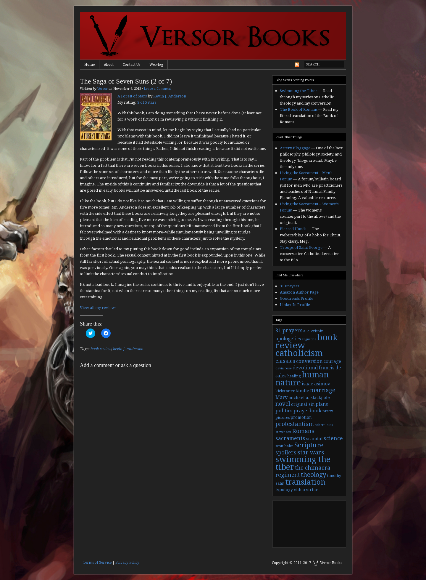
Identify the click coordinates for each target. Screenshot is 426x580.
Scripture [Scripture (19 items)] (308, 445)
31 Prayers (289, 286)
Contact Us (131, 65)
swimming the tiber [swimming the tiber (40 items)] (302, 463)
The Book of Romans (298, 109)
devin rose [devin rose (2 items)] (283, 368)
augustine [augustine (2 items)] (309, 339)
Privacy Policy (127, 562)
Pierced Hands (293, 229)
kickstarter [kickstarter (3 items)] (285, 391)
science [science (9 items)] (333, 438)
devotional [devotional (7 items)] (305, 368)
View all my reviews (98, 307)
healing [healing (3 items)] (294, 376)
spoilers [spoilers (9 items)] (285, 452)
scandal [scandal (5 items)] (314, 438)
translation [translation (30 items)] (305, 482)
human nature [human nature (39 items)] (302, 378)
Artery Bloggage (295, 148)
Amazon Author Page (299, 292)
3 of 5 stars (146, 102)
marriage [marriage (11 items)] (322, 390)
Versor (102, 89)
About (109, 65)
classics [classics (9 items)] (285, 361)
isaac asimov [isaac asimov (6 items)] (316, 384)
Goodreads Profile (296, 298)
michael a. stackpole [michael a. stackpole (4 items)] (309, 397)
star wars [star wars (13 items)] (310, 452)
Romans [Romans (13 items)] (303, 431)
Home (89, 65)
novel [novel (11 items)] (282, 403)
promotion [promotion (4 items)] (301, 417)
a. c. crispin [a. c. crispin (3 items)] (313, 331)
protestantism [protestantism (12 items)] (294, 424)
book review (101, 349)
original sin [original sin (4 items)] (303, 404)
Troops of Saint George (301, 247)
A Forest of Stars (132, 96)
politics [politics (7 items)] (284, 411)
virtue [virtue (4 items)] (312, 489)
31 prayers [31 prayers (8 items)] (288, 331)
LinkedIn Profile (295, 304)
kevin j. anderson (128, 349)
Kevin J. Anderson (169, 96)
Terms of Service (97, 562)
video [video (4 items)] (299, 489)
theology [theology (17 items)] (313, 474)
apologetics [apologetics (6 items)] (288, 339)
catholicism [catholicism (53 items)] (299, 353)
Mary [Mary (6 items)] (281, 397)
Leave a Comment (157, 89)
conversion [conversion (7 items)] (309, 361)
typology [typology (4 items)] (284, 489)
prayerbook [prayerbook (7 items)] (307, 411)
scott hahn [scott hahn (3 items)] (284, 446)
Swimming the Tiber (298, 91)
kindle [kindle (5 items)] (302, 390)
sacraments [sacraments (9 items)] (290, 438)
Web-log (156, 65)
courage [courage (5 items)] (332, 361)
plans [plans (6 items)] (322, 404)
